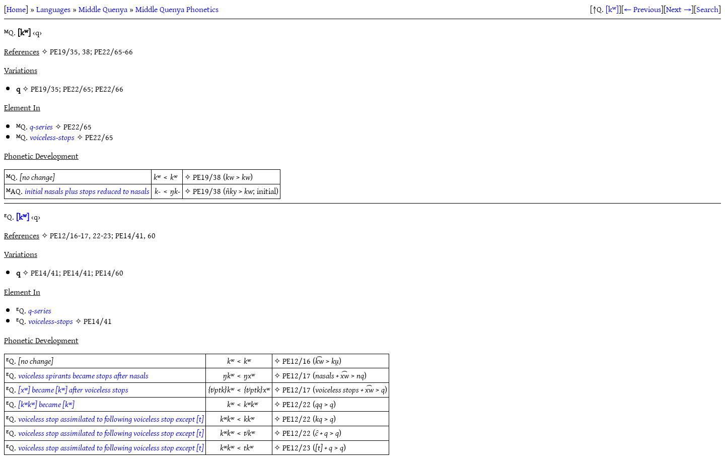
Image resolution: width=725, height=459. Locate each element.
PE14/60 (109, 273)
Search (707, 9)
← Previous (642, 9)
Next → (678, 9)
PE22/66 (109, 89)
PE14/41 (45, 273)
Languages (53, 9)
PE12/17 (296, 375)
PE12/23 (296, 447)
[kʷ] (612, 9)
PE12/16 (296, 361)
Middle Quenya (103, 9)
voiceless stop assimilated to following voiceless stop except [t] (111, 419)
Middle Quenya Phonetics (177, 9)
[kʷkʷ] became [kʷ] (46, 404)
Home (16, 9)
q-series (41, 126)
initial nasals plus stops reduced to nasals (87, 191)
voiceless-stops (52, 137)
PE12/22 (296, 404)
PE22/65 (77, 89)
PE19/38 (207, 177)
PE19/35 (45, 89)
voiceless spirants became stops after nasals (83, 375)
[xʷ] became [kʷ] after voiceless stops (73, 389)
